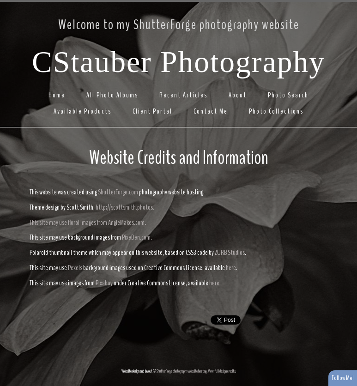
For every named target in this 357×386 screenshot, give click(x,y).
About (238, 95)
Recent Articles (183, 95)
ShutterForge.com (118, 192)
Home (56, 95)
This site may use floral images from (69, 222)
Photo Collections (276, 111)
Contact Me (211, 111)
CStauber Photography (178, 61)
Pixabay (104, 283)
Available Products (82, 111)
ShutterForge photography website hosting (182, 371)
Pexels (75, 268)
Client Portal (152, 111)
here (231, 268)
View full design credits (222, 371)
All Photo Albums (112, 95)
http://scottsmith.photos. (125, 207)
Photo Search (288, 95)
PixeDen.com (136, 237)
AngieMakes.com (126, 222)
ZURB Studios (230, 252)
